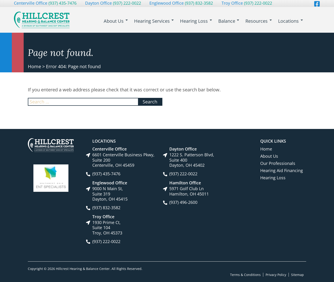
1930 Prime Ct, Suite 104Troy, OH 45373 (107, 228)
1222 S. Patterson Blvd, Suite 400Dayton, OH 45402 (191, 160)
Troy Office (247, 3)
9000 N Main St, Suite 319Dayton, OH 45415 (110, 194)
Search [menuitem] (313, 23)
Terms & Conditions (245, 274)
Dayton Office (113, 3)
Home (34, 66)
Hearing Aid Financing (281, 170)
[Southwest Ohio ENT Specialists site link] (50, 177)
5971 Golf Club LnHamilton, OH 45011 (189, 191)
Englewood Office (181, 3)
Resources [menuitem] (258, 21)
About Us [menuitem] (119, 21)
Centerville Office (45, 3)
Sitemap (297, 274)
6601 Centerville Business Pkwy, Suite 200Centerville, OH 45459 (123, 160)
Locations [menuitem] (289, 21)
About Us (269, 156)
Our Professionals (277, 163)
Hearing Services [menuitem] (156, 21)
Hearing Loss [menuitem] (198, 21)
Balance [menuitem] (229, 21)
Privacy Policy (276, 274)
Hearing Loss (273, 177)
